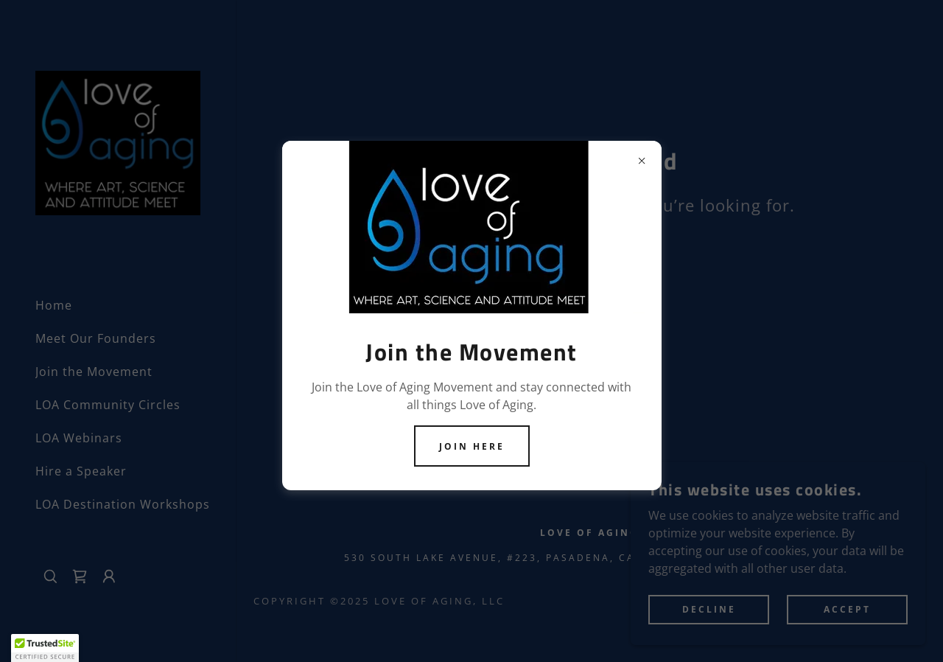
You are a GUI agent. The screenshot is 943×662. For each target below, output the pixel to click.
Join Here (472, 446)
